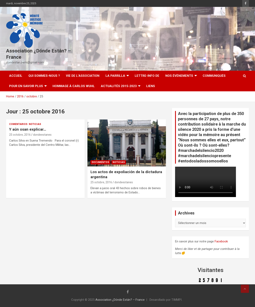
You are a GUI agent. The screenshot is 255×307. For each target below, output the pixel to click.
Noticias (35, 124)
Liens (150, 86)
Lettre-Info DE (147, 76)
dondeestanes (42, 134)
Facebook (221, 241)
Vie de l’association (82, 76)
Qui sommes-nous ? (44, 76)
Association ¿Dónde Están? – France (120, 300)
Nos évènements (179, 76)
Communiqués (214, 76)
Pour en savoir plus (26, 86)
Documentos (100, 162)
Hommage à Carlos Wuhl (74, 86)
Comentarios (18, 124)
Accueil (15, 76)
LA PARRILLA (115, 76)
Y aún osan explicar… (27, 129)
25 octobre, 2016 (20, 134)
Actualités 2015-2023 (119, 86)
